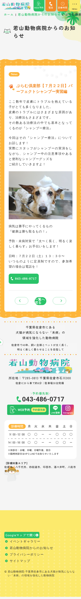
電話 (50, 5)
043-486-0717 (26, 279)
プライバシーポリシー (27, 556)
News (14, 74)
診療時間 (62, 5)
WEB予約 (39, 5)
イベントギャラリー (25, 543)
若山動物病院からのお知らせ (31, 550)
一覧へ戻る (40, 302)
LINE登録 (55, 414)
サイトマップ (20, 563)
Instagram (68, 414)
